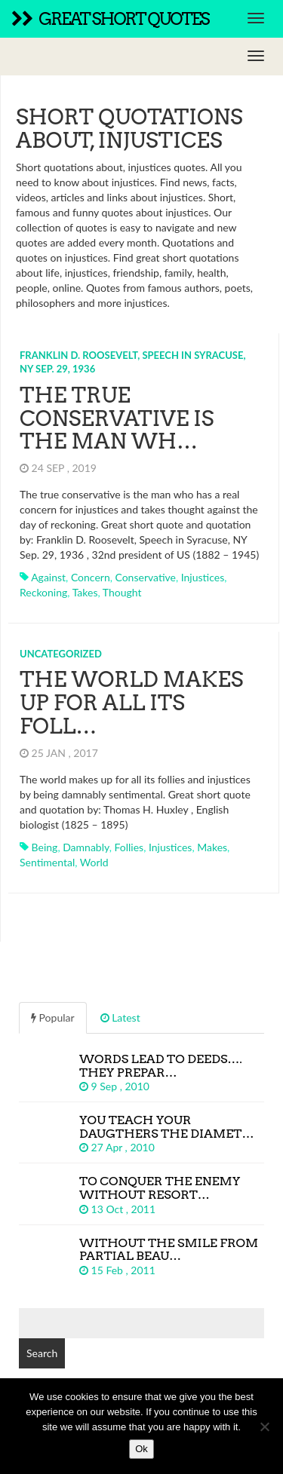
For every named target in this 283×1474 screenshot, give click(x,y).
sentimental (47, 862)
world (94, 862)
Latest (120, 1017)
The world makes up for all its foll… (131, 703)
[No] (264, 1426)
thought (122, 592)
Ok (141, 1448)
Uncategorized (61, 654)
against (48, 577)
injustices (203, 577)
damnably (86, 847)
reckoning (43, 592)
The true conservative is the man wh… (117, 418)
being (45, 847)
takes (85, 592)
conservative (145, 577)
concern (90, 577)
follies (128, 847)
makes (212, 847)
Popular (53, 1017)
